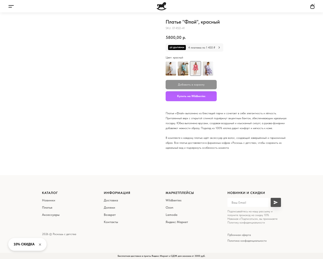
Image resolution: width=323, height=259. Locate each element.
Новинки (48, 200)
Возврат (110, 215)
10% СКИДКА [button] (24, 244)
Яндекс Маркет (177, 222)
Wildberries (173, 200)
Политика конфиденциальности (247, 240)
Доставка (111, 200)
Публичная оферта (239, 234)
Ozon (169, 207)
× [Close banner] (40, 244)
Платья (47, 207)
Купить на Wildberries (191, 96)
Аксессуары (51, 215)
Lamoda (171, 215)
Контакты (111, 222)
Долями (109, 207)
